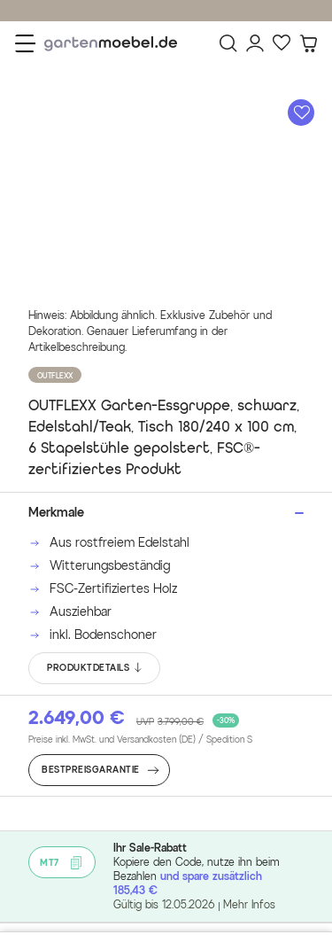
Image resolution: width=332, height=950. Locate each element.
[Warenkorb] (308, 43)
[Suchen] (228, 43)
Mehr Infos (249, 904)
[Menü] (25, 43)
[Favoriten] (281, 43)
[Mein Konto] (255, 43)
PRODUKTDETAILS (95, 668)
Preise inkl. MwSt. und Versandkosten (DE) (140, 740)
